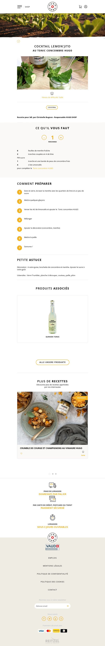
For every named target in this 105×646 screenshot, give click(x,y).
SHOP (27, 7)
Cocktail (52, 107)
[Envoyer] (67, 605)
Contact (52, 589)
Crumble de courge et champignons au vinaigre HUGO (51, 448)
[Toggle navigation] (19, 6)
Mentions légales (52, 566)
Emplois (52, 558)
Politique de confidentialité (52, 574)
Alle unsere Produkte (52, 362)
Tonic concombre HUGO (43, 168)
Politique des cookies (52, 581)
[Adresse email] (49, 605)
